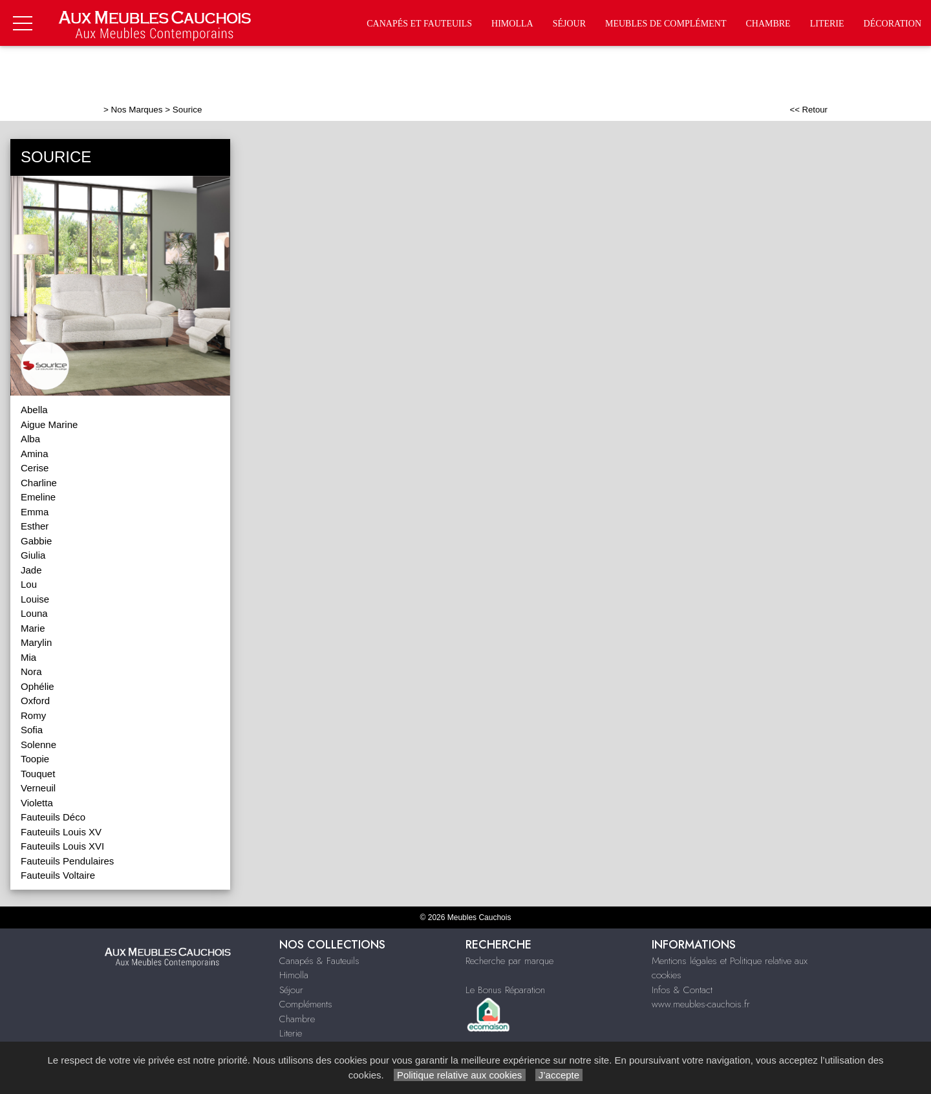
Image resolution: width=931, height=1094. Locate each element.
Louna (34, 613)
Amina (34, 453)
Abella (34, 409)
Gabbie (36, 540)
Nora (31, 671)
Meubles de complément (665, 23)
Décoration (892, 23)
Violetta (37, 802)
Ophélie (37, 686)
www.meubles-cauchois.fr (701, 1004)
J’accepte (559, 1074)
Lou (29, 584)
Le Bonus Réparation (505, 990)
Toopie (35, 758)
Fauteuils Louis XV (61, 831)
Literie (827, 23)
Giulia (33, 555)
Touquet (38, 773)
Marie (33, 628)
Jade (31, 569)
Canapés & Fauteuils (319, 961)
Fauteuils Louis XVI (62, 846)
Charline (39, 482)
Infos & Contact (682, 990)
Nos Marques (137, 109)
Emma (34, 511)
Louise (35, 599)
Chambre (767, 23)
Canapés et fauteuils (419, 23)
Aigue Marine (49, 424)
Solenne (38, 744)
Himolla (512, 23)
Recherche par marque (509, 961)
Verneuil (38, 787)
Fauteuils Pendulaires (67, 860)
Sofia (32, 729)
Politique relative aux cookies (459, 1074)
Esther (34, 525)
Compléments (305, 1004)
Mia (28, 657)
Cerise (34, 467)
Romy (33, 715)
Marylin (36, 642)
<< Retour (808, 109)
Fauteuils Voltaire (58, 875)
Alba (30, 438)
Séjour (569, 23)
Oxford (35, 700)
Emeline (38, 496)
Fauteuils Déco (53, 816)
